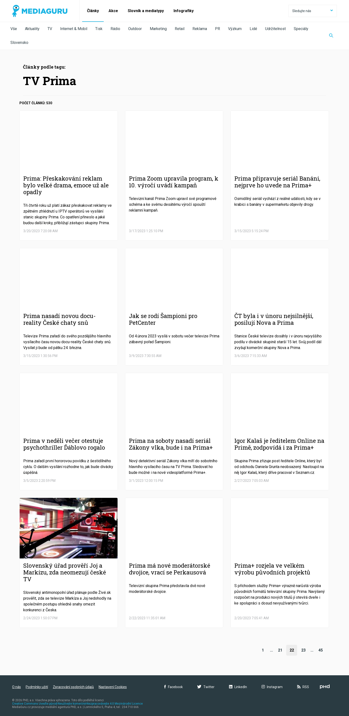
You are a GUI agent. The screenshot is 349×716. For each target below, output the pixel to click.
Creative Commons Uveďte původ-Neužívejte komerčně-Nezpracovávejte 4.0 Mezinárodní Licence (77, 703)
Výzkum (235, 28)
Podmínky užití (37, 687)
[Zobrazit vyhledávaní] (331, 36)
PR (217, 28)
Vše (13, 28)
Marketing (158, 28)
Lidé (253, 28)
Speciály (301, 28)
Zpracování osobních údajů (73, 687)
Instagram (272, 687)
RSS (303, 687)
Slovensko (19, 42)
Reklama (199, 28)
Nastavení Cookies (113, 687)
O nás (16, 687)
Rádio (115, 28)
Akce (113, 10)
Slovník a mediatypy (146, 10)
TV (50, 28)
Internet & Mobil (73, 28)
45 (320, 650)
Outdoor (135, 28)
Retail (179, 28)
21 (280, 650)
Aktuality (32, 28)
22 (292, 650)
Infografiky (184, 10)
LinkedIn (238, 687)
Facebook (173, 687)
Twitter (205, 687)
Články (93, 10)
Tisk (99, 28)
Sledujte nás (312, 11)
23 (303, 650)
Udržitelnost (275, 28)
